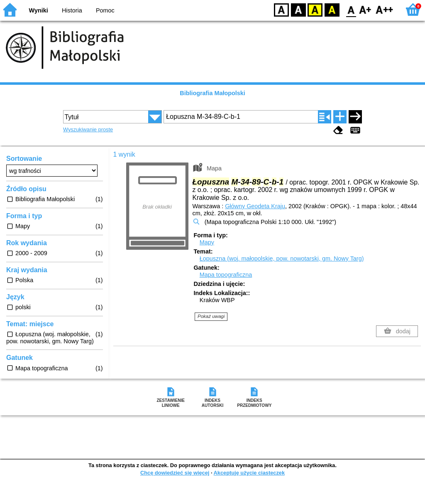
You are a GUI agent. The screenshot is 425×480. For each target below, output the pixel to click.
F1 (365, 9)
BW (298, 9)
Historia (72, 10)
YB (314, 9)
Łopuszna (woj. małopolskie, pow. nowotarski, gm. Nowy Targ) (282, 258)
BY (331, 9)
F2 (384, 9)
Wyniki (38, 10)
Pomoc (105, 10)
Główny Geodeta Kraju (255, 206)
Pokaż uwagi (211, 316)
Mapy (207, 242)
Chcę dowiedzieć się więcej (174, 473)
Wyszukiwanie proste (88, 129)
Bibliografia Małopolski (212, 93)
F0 (351, 9)
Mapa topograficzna (226, 274)
